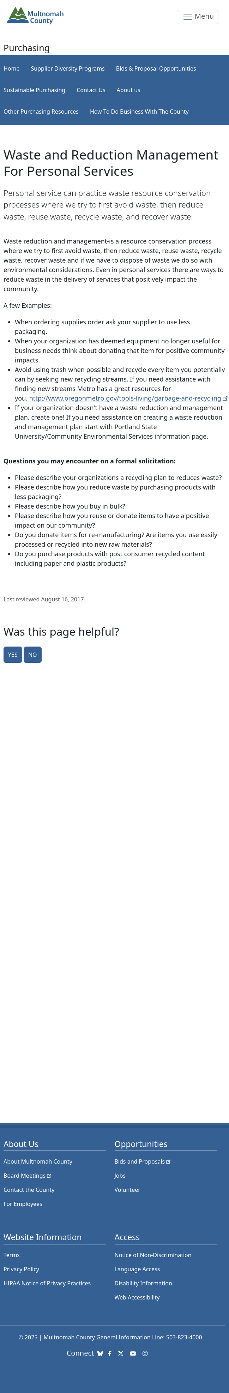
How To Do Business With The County (139, 111)
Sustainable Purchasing (34, 90)
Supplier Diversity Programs (68, 68)
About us (128, 90)
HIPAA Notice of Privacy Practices (47, 1283)
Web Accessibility (137, 1297)
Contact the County (29, 1190)
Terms (12, 1255)
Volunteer (127, 1190)
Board (28, 1175)
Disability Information (143, 1283)
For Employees (23, 1204)
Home (12, 68)
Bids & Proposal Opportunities (156, 68)
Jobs (120, 1175)
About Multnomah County (38, 1161)
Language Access (137, 1269)
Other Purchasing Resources (41, 111)
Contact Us (91, 90)
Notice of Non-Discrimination (153, 1255)
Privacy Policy (21, 1269)
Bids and (143, 1161)
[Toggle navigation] (198, 17)
